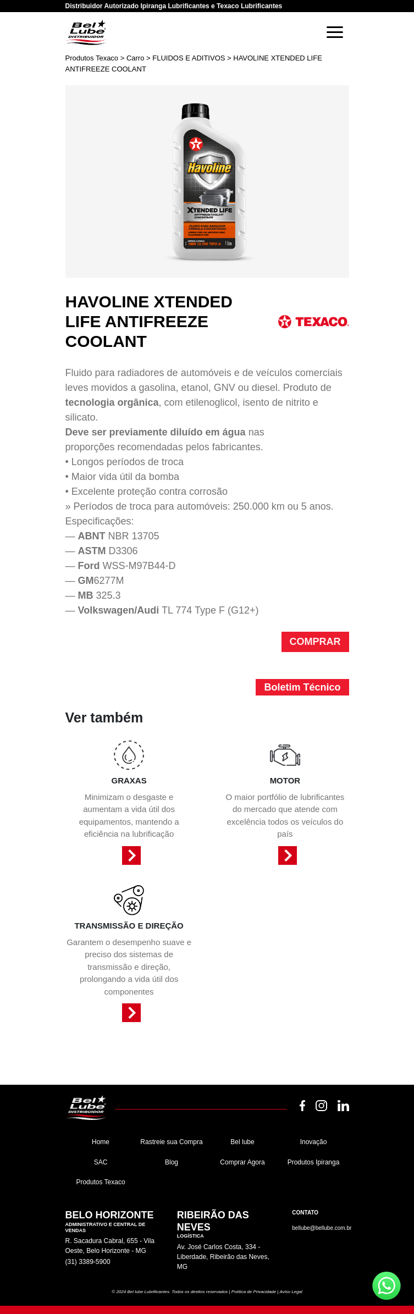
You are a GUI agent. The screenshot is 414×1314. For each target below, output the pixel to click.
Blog (171, 1162)
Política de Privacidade (253, 1291)
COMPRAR (315, 641)
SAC (101, 1162)
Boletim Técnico (302, 687)
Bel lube (242, 1142)
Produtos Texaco (100, 1182)
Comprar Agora (242, 1162)
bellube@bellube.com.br (321, 1228)
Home (100, 1142)
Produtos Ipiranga (314, 1162)
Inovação (313, 1142)
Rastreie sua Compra (171, 1142)
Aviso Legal (290, 1291)
